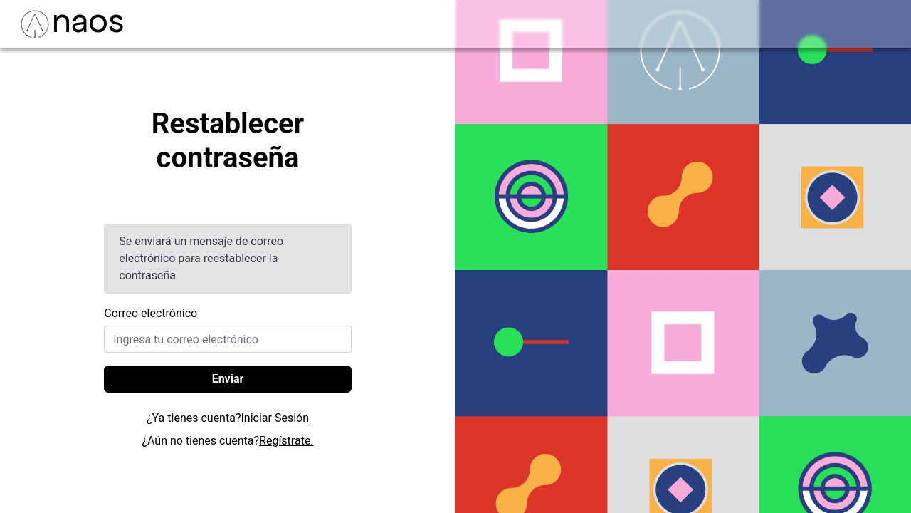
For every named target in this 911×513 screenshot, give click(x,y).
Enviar (228, 378)
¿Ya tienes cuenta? (228, 418)
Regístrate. (286, 440)
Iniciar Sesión (275, 418)
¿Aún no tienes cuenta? (227, 440)
